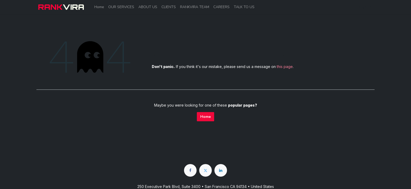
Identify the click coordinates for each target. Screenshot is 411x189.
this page (285, 66)
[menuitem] (99, 7)
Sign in (365, 6)
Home (205, 116)
